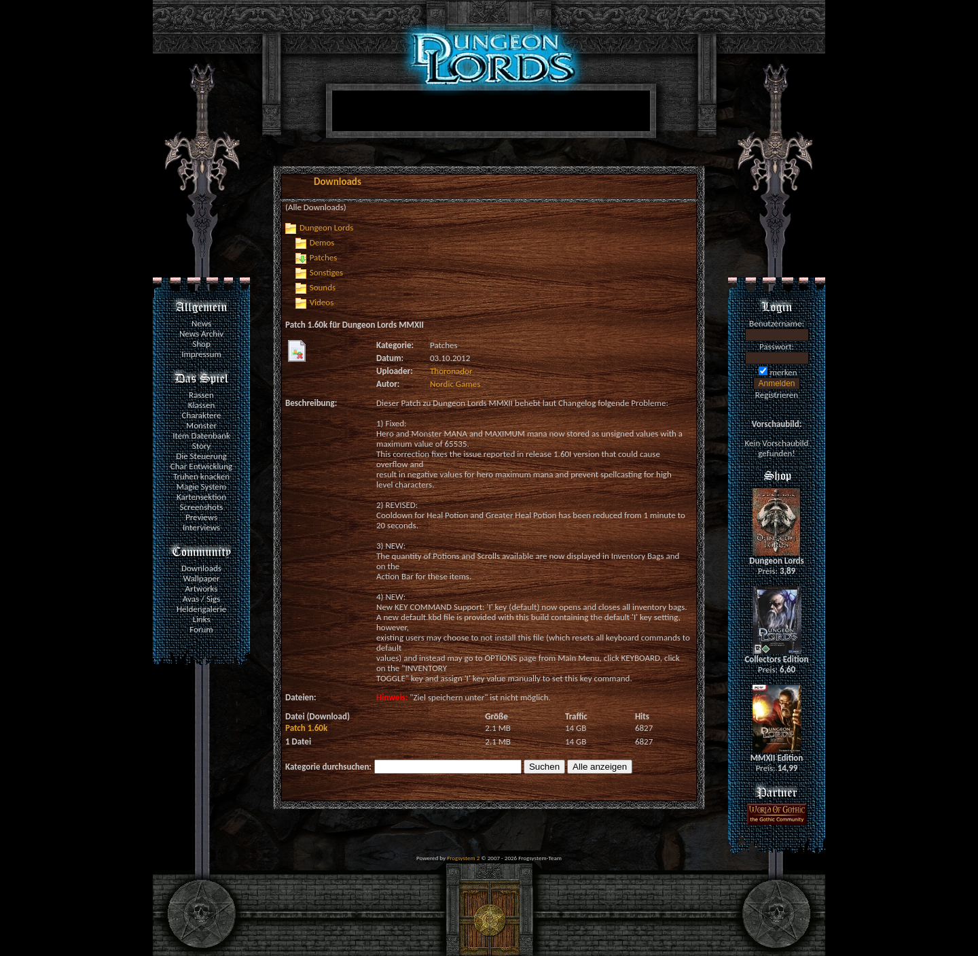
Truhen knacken (201, 476)
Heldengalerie (201, 609)
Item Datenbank (201, 435)
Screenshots (201, 507)
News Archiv (201, 333)
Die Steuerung (201, 456)
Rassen (201, 395)
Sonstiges (326, 272)
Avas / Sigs (201, 599)
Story (201, 446)
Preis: (776, 571)
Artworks (201, 588)
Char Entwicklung (201, 466)
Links (201, 619)
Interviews (201, 527)
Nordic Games (455, 384)
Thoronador (451, 371)
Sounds (323, 287)
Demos (322, 242)
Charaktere (201, 415)
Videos (322, 302)
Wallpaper (201, 578)
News (201, 323)
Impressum (201, 354)
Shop (201, 344)
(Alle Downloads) (315, 207)
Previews (201, 517)
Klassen (201, 405)
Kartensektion (201, 497)
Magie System (201, 486)
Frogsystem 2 (463, 857)
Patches (324, 257)
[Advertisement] (488, 113)
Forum (201, 629)
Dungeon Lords (326, 227)
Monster (201, 425)
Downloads (201, 568)
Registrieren (776, 395)
